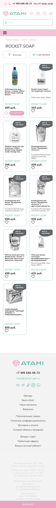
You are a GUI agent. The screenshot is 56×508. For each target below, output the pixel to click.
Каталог (24, 40)
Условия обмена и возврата (28, 429)
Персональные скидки (28, 416)
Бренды (33, 40)
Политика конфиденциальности (28, 420)
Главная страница (12, 40)
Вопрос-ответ (28, 436)
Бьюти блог (28, 400)
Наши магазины (28, 404)
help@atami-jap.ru (28, 378)
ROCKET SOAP (12, 104)
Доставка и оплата (28, 425)
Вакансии (28, 409)
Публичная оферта (28, 441)
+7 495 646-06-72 (20, 3)
